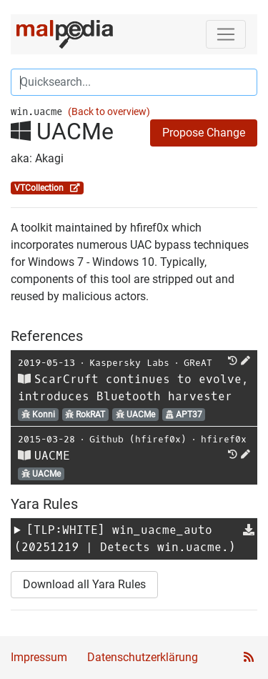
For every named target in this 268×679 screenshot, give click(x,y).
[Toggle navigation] (226, 34)
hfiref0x (224, 439)
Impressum (39, 657)
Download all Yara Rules (84, 584)
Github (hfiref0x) (138, 439)
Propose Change (203, 132)
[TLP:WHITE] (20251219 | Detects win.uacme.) (125, 538)
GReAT (198, 363)
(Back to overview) (109, 112)
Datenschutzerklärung (142, 657)
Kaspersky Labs (129, 363)
